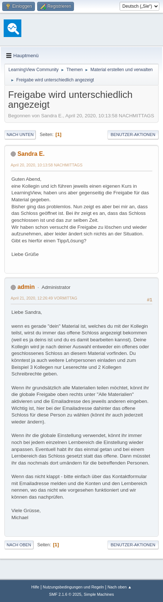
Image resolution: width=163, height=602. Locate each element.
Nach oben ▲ (119, 587)
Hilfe (35, 587)
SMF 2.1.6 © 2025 (65, 594)
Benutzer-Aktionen (133, 134)
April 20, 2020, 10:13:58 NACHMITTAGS (46, 165)
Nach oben (19, 545)
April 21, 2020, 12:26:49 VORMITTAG (44, 298)
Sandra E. (31, 154)
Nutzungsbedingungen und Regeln (73, 587)
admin (26, 287)
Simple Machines (99, 594)
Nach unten (20, 134)
